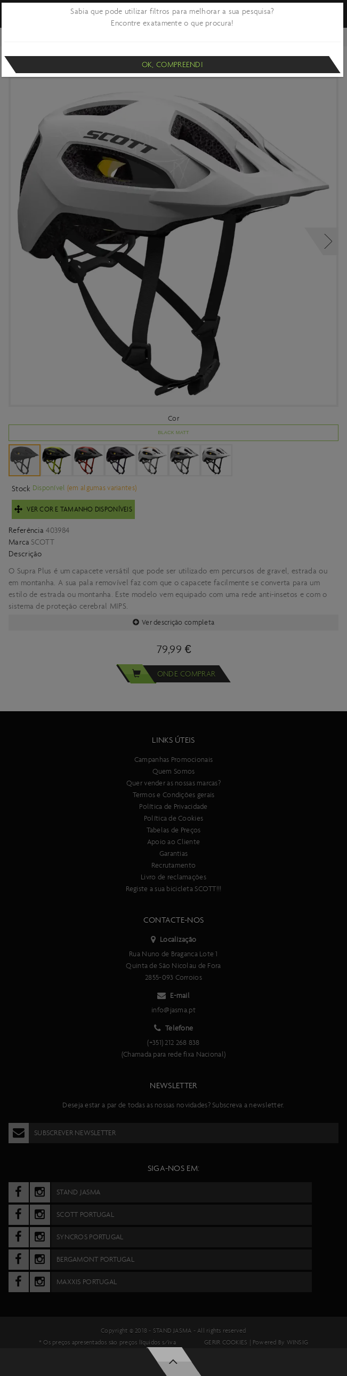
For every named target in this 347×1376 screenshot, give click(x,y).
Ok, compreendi (172, 64)
